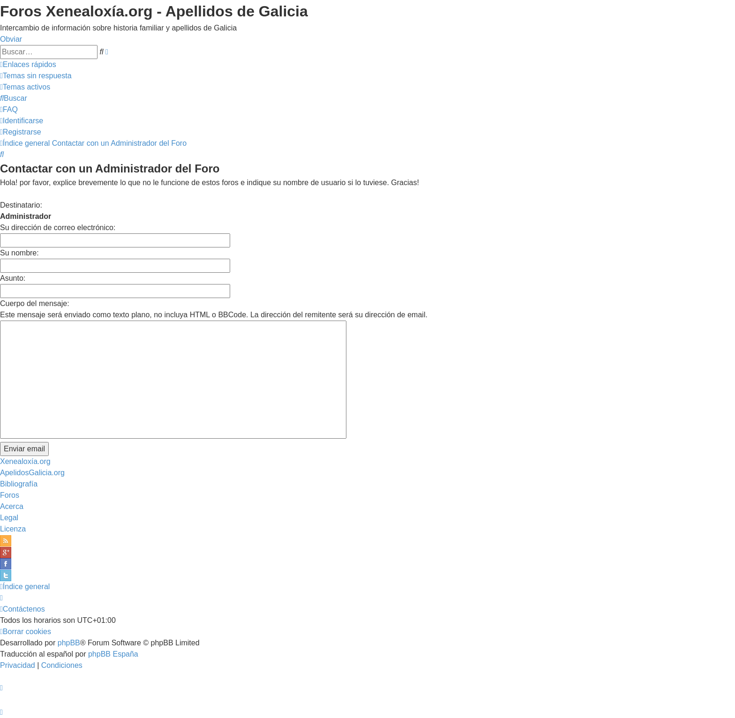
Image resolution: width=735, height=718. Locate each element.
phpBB (69, 643)
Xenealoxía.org (25, 461)
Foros (9, 495)
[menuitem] (36, 76)
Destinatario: (21, 205)
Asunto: (12, 278)
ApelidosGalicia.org (32, 473)
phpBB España (113, 654)
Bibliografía (19, 484)
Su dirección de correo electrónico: (57, 228)
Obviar (11, 39)
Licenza (13, 529)
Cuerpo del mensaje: (34, 303)
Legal (9, 518)
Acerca (11, 506)
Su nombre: (19, 253)
